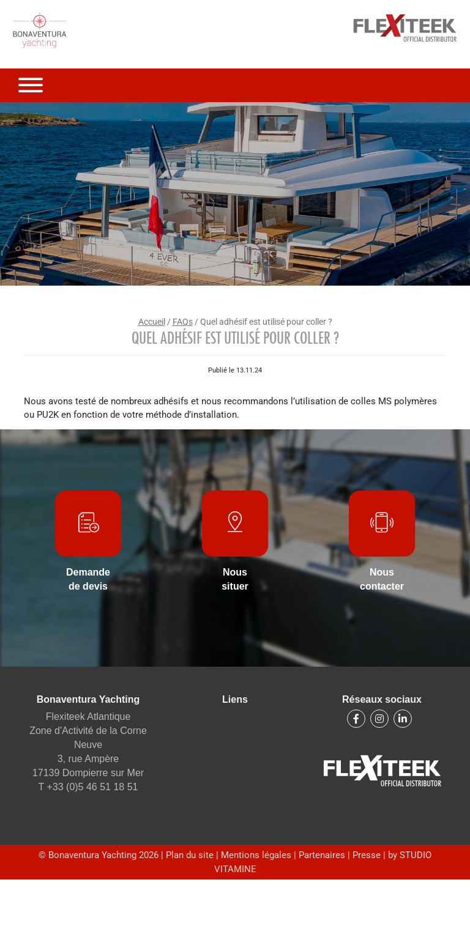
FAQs (183, 322)
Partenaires (322, 855)
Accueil (151, 322)
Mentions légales (257, 855)
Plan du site (191, 855)
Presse (366, 855)
